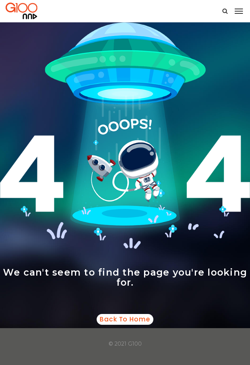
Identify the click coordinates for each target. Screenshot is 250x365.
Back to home (125, 319)
